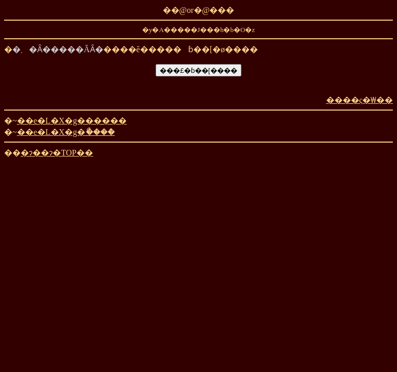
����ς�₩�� (359, 100)
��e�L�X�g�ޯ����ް (66, 132)
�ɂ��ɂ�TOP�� (57, 152)
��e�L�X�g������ (72, 120)
